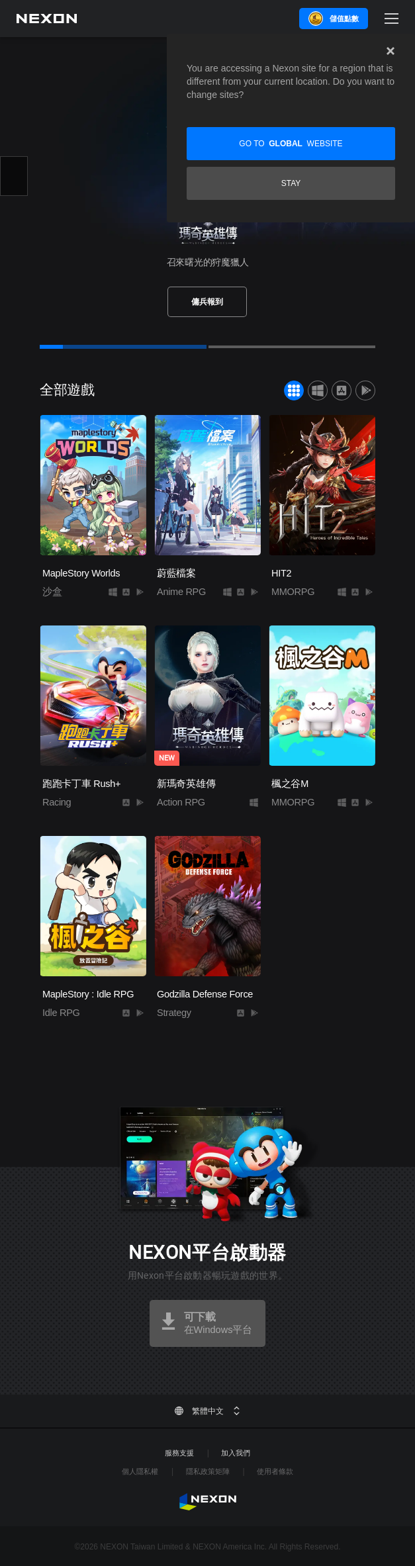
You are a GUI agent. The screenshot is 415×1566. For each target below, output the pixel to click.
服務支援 (179, 1453)
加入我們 (235, 1453)
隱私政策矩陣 (208, 1471)
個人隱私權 (140, 1471)
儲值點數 (344, 19)
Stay (291, 183)
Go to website (290, 143)
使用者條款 (275, 1471)
